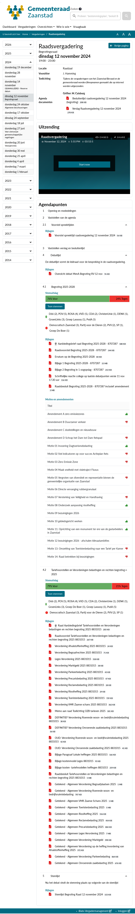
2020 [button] (8, 207)
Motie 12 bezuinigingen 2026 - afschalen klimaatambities (78, 541)
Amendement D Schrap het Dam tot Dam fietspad (74, 438)
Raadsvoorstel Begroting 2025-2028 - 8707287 (82, 350)
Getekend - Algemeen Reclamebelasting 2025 (81, 820)
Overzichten (45, 26)
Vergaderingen (27, 26)
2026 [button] (8, 44)
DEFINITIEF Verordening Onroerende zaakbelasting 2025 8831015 (88, 729)
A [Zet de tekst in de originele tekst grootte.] (117, 34)
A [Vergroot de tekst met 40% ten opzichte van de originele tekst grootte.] (129, 34)
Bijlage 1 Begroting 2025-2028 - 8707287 (79, 363)
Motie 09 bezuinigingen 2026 (63, 513)
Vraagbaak (79, 26)
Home (25, 34)
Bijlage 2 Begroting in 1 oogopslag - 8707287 (81, 370)
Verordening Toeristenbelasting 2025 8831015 (81, 698)
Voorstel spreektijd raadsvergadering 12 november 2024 (86, 235)
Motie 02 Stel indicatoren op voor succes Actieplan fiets (77, 454)
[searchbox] (95, 16)
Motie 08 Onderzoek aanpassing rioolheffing (71, 505)
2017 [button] (8, 233)
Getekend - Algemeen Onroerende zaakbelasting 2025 (86, 863)
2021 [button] (8, 198)
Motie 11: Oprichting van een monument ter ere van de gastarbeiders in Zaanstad (85, 531)
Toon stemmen (56, 306)
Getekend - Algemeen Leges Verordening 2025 (80, 833)
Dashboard (9, 26)
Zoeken (74, 8)
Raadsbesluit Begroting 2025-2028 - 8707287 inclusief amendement (89, 388)
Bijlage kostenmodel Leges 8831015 (75, 761)
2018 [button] (8, 224)
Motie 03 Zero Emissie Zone (62, 462)
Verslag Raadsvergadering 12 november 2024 (93, 110)
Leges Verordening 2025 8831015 (74, 659)
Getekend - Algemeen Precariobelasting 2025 (81, 827)
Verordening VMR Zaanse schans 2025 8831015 (82, 704)
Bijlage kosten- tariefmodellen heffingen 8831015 (83, 768)
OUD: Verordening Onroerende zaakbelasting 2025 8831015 (89, 748)
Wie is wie (62, 26)
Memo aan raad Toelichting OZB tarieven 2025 (82, 711)
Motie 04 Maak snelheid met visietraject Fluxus (72, 470)
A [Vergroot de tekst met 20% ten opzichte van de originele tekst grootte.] (123, 34)
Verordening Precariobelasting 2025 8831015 (80, 678)
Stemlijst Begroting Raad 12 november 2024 (80, 895)
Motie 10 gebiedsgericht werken (64, 521)
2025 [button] (8, 53)
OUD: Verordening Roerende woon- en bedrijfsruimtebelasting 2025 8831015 (88, 740)
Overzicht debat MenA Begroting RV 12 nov (80, 273)
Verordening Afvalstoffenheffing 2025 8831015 (81, 646)
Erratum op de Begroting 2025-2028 (76, 357)
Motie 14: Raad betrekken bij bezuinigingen (70, 556)
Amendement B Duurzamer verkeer (66, 422)
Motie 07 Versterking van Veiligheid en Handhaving (74, 497)
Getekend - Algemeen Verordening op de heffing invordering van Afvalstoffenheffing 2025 (86, 848)
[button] (126, 16)
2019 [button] (8, 216)
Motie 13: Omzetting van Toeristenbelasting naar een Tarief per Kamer (85, 549)
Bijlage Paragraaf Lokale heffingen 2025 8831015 (83, 755)
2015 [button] (8, 251)
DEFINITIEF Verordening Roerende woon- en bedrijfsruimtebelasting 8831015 (89, 719)
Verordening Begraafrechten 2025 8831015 (79, 653)
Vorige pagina (119, 45)
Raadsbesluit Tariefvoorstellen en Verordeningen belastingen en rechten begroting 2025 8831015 (86, 776)
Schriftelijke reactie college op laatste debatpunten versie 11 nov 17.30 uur (86, 378)
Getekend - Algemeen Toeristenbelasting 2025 (80, 807)
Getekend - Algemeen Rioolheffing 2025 (78, 814)
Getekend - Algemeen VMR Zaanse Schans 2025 (82, 801)
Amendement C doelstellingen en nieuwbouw (71, 430)
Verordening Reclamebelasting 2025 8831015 (80, 685)
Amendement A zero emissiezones (65, 414)
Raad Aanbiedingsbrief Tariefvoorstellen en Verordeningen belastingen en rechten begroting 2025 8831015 (84, 628)
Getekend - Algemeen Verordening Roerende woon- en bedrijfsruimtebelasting (81, 793)
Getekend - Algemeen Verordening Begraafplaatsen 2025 (86, 784)
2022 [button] (8, 189)
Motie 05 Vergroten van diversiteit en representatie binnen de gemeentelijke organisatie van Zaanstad (80, 480)
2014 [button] (8, 260)
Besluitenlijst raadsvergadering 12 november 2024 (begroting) (96, 100)
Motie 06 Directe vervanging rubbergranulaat (71, 489)
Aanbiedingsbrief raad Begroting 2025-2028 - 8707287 (88, 344)
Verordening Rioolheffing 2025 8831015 (77, 691)
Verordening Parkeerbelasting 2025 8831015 (80, 672)
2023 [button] (8, 180)
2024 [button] (8, 62)
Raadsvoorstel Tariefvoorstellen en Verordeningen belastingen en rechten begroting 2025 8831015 (86, 638)
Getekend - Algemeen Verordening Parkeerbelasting (84, 857)
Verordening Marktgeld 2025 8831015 (76, 666)
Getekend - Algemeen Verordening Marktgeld (80, 840)
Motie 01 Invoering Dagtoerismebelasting (69, 446)
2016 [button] (8, 242)
